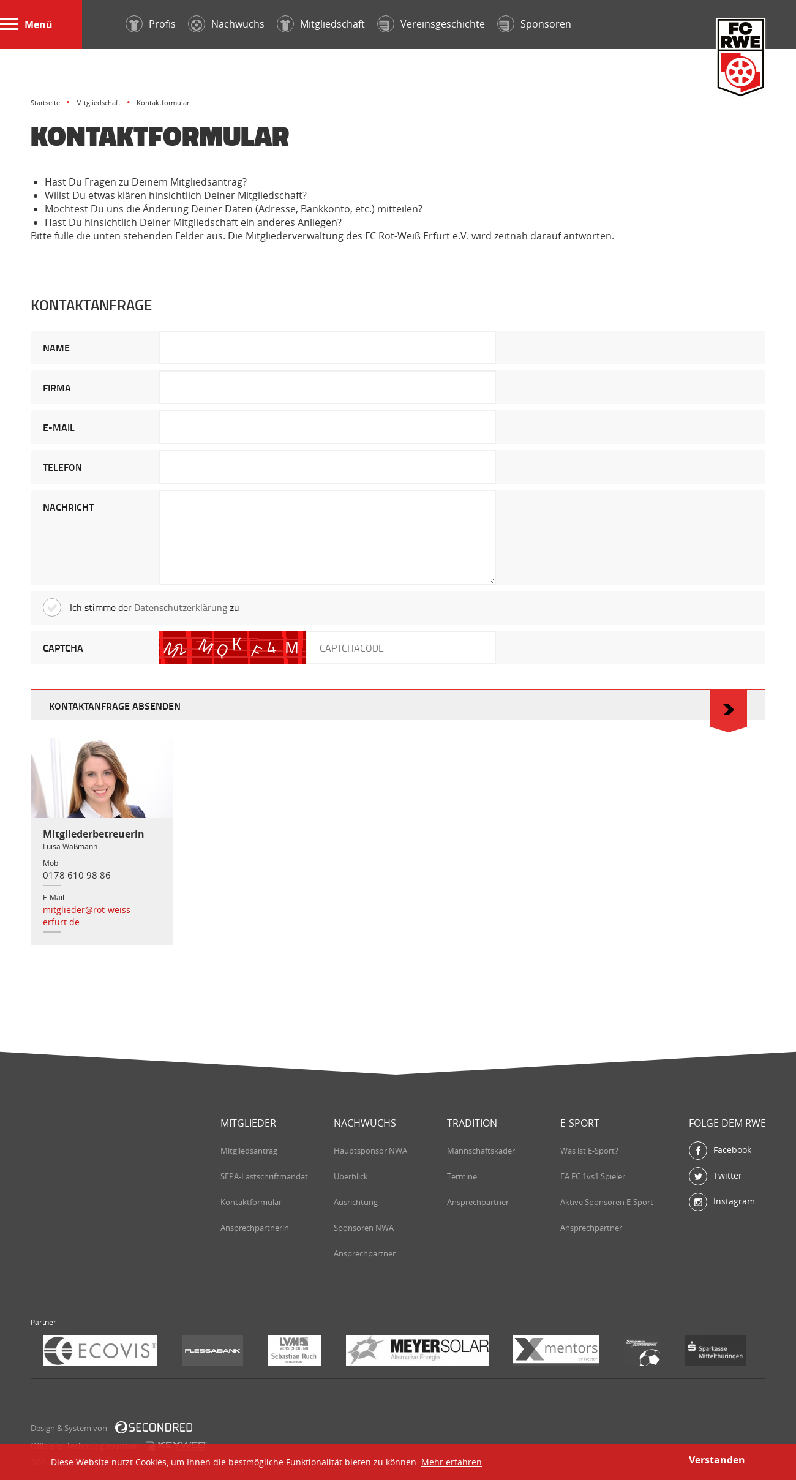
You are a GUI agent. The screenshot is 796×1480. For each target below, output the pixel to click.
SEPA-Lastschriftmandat (264, 1176)
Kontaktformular (251, 1202)
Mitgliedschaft (98, 102)
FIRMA (57, 387)
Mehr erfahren (451, 1462)
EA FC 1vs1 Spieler (592, 1176)
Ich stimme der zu (141, 607)
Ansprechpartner (365, 1253)
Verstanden (717, 1460)
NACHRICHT (68, 507)
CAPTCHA (63, 647)
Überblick (351, 1176)
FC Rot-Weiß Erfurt (741, 59)
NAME (56, 347)
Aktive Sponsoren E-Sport (606, 1202)
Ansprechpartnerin (254, 1227)
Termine (462, 1176)
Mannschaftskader (481, 1150)
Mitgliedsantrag (248, 1150)
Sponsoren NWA (364, 1227)
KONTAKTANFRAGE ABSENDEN (398, 705)
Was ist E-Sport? (589, 1150)
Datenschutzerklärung (180, 607)
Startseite (45, 102)
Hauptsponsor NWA (370, 1150)
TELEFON (62, 467)
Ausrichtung (356, 1202)
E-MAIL (59, 427)
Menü (26, 24)
